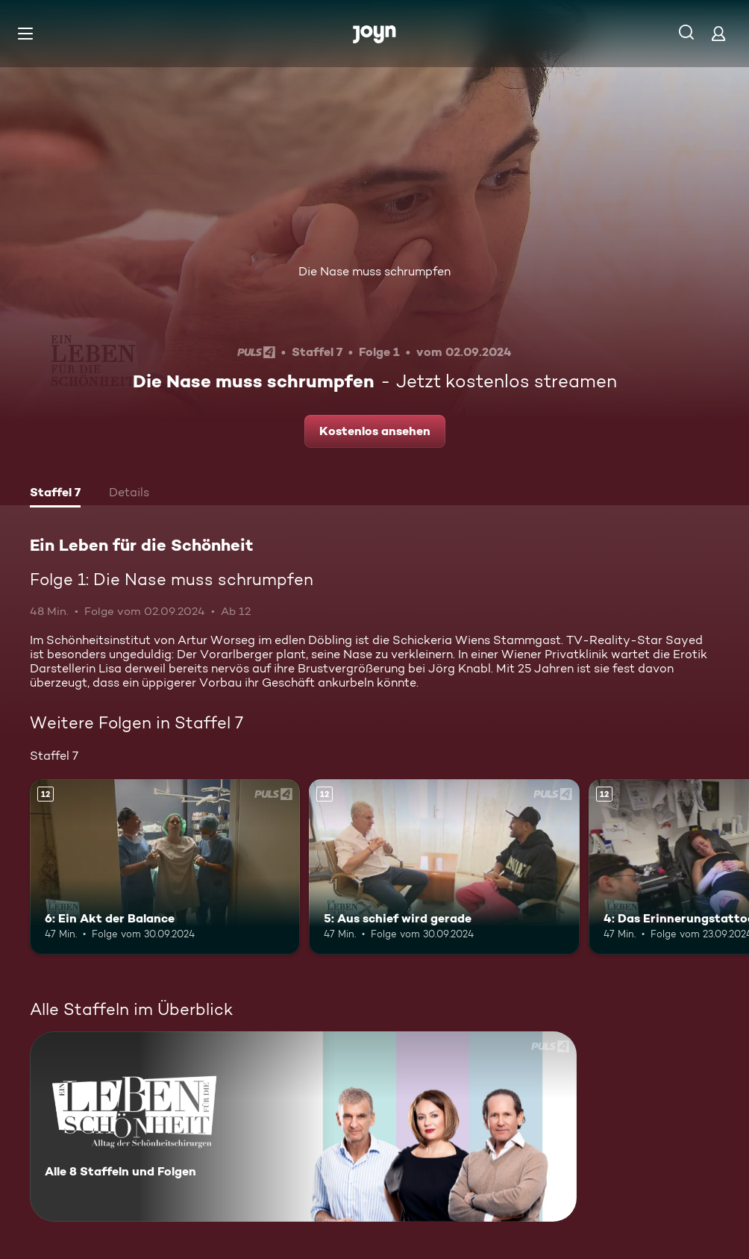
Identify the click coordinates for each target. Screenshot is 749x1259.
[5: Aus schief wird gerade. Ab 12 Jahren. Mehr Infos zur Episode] (444, 867)
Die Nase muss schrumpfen (374, 271)
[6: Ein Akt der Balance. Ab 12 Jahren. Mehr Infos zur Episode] (165, 867)
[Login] (718, 33)
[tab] (55, 494)
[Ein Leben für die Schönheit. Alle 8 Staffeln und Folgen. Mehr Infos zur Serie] (303, 1126)
